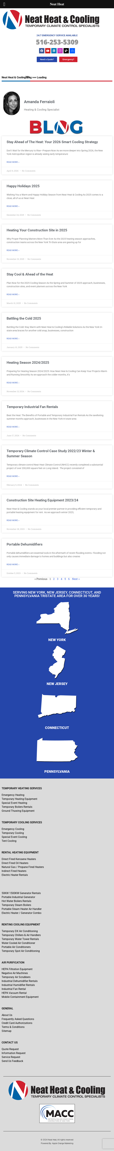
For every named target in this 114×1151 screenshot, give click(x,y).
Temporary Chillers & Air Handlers (21, 935)
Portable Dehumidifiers (25, 544)
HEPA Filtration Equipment (17, 969)
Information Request (13, 1053)
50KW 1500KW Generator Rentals (21, 893)
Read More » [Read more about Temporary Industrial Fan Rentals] (13, 427)
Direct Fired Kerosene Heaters (19, 859)
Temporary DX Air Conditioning (20, 931)
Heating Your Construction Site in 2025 (37, 230)
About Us (7, 1015)
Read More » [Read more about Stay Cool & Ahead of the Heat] (13, 294)
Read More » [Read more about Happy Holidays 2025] (13, 206)
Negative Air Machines (15, 973)
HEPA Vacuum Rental (14, 993)
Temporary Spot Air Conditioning (21, 951)
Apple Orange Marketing (62, 1143)
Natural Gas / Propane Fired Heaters (23, 867)
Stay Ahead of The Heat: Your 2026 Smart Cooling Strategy (52, 142)
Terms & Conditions (13, 1027)
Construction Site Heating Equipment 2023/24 (42, 500)
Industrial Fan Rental (14, 989)
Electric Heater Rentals (15, 875)
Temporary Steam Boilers (16, 905)
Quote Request (10, 1049)
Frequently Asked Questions (18, 1019)
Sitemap (6, 1031)
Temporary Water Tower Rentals (20, 939)
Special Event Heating (14, 802)
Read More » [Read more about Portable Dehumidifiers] (13, 564)
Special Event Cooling (14, 837)
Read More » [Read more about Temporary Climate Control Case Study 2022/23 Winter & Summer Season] (13, 476)
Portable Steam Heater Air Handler (22, 909)
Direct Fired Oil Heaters (15, 863)
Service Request (11, 1057)
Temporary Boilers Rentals (17, 806)
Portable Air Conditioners (16, 947)
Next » (76, 579)
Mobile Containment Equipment (20, 996)
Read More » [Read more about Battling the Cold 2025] (13, 338)
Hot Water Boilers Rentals (16, 901)
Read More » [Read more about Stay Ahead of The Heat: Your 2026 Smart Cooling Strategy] (13, 162)
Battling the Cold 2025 (24, 318)
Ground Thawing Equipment (18, 810)
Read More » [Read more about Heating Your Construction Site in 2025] (13, 250)
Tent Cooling (9, 840)
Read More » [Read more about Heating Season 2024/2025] (13, 383)
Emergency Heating (13, 795)
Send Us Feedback (12, 1061)
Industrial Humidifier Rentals (18, 985)
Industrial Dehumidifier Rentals (20, 981)
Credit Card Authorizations (17, 1023)
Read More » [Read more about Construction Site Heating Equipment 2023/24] (13, 520)
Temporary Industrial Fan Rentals (32, 407)
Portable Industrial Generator (18, 897)
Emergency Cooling (13, 829)
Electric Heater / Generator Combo (21, 913)
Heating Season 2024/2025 (28, 363)
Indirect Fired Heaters (14, 871)
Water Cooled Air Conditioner (18, 943)
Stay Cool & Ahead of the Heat (30, 274)
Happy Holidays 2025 (23, 186)
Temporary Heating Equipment (19, 798)
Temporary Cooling (13, 833)
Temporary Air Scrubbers (16, 977)
